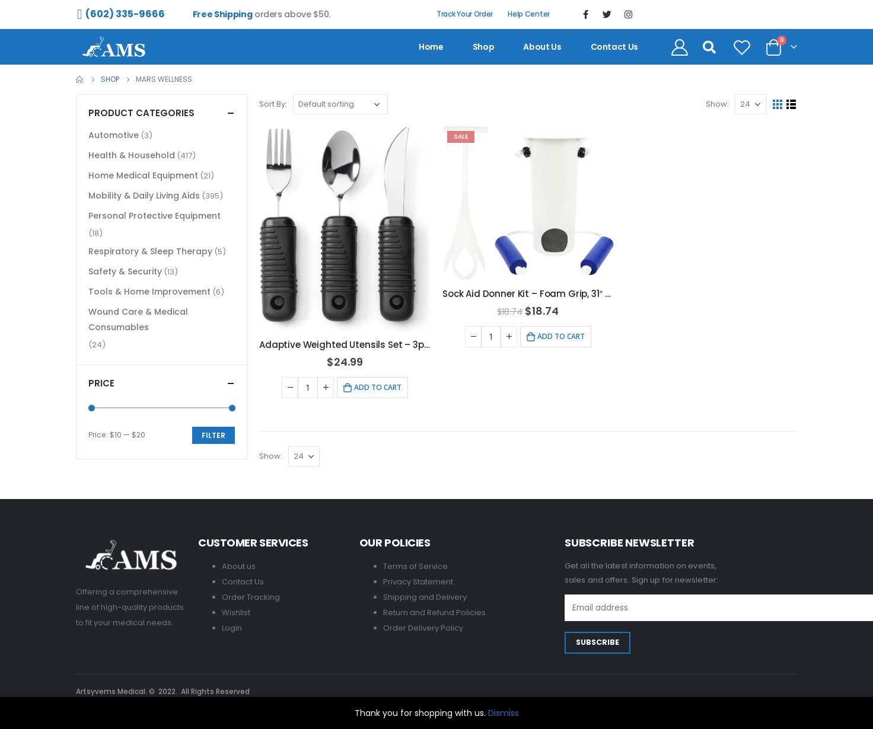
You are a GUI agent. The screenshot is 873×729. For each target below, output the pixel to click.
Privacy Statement (418, 581)
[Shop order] (340, 104)
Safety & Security (125, 271)
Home (431, 47)
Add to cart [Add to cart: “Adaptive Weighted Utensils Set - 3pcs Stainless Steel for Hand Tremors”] (378, 387)
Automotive (113, 135)
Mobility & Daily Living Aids (144, 196)
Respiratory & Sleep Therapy (150, 251)
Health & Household (131, 155)
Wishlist (236, 612)
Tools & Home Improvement (149, 292)
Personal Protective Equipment (154, 216)
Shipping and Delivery (425, 597)
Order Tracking (251, 597)
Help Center (529, 14)
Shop (484, 47)
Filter (213, 435)
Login (232, 628)
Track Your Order (464, 14)
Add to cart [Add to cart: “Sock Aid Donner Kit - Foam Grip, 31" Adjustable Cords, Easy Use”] (561, 336)
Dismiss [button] (503, 713)
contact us (615, 47)
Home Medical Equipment (143, 175)
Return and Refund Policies (434, 612)
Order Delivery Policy (423, 628)
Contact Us (243, 581)
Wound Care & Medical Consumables (138, 319)
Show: (717, 104)
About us (542, 47)
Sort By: (273, 104)
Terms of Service (415, 566)
